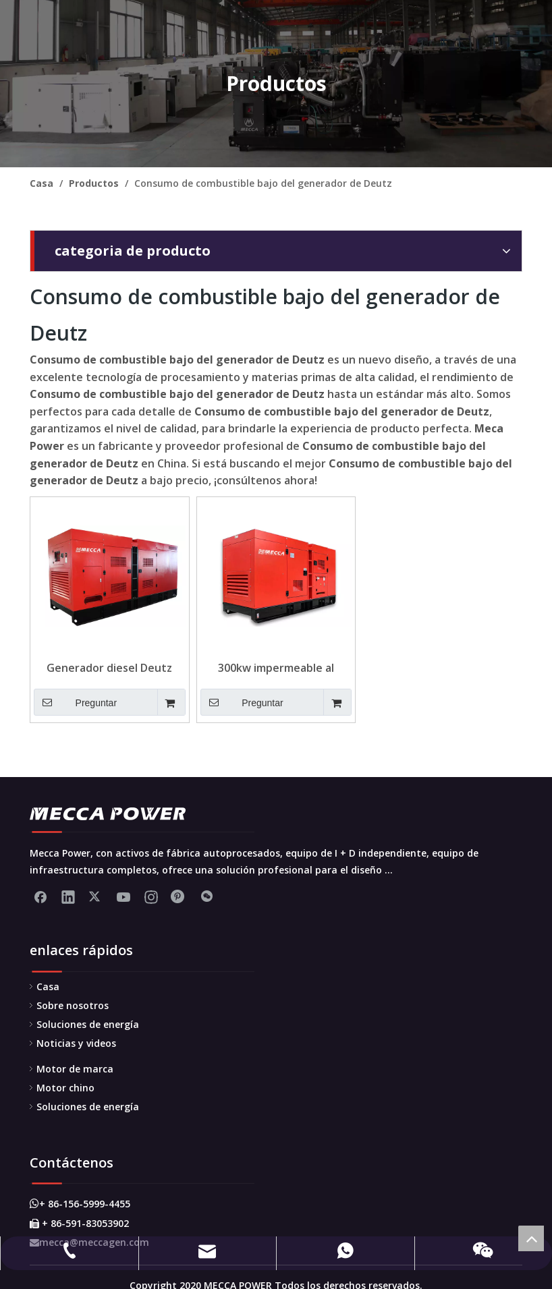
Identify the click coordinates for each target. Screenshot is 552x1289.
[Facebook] (40, 896)
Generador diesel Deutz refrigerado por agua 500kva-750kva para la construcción (109, 667)
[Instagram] (151, 896)
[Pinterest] (179, 896)
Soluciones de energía (87, 1024)
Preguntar (75, 702)
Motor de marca (74, 1068)
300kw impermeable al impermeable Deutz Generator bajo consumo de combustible (276, 667)
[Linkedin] (68, 896)
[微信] (206, 896)
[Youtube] (123, 896)
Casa (47, 986)
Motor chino (65, 1087)
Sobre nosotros (72, 1005)
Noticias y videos (76, 1043)
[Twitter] (96, 896)
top (531, 1238)
